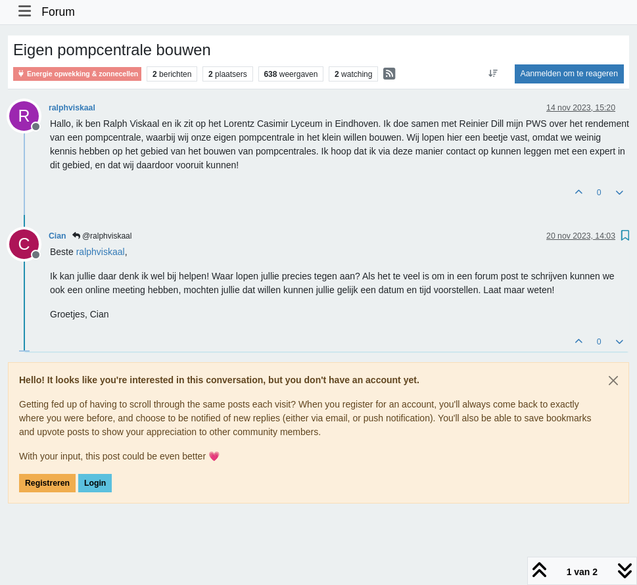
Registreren (47, 483)
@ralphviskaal (102, 236)
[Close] (613, 380)
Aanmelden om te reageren (569, 73)
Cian (57, 236)
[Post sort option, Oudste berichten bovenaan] (493, 73)
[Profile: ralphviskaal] (100, 251)
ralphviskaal (72, 107)
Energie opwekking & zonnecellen (77, 74)
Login (95, 483)
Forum (58, 11)
